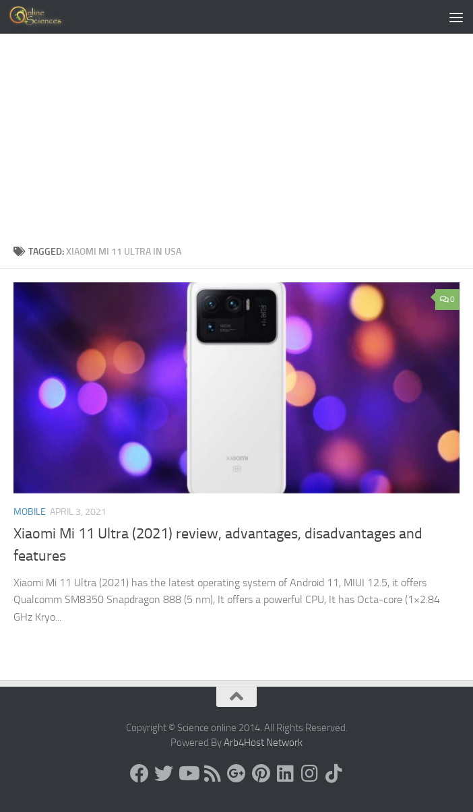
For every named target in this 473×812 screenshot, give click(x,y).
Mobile (29, 512)
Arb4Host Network (263, 743)
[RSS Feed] (212, 773)
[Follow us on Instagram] (309, 773)
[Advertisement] (236, 134)
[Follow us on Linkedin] (285, 773)
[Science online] (139, 773)
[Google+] (236, 773)
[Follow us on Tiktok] (333, 773)
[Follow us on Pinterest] (260, 773)
